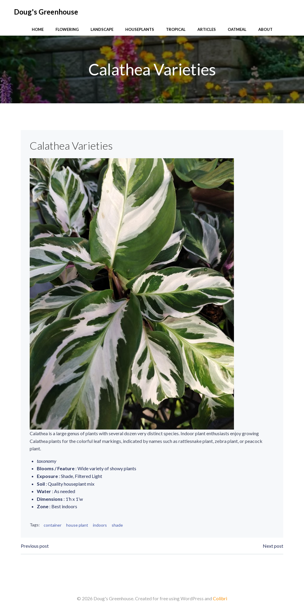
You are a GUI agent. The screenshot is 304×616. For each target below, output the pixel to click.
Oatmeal (237, 29)
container (52, 525)
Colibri (220, 598)
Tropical (176, 29)
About (265, 29)
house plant (77, 525)
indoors (100, 525)
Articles (206, 29)
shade (117, 525)
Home (38, 29)
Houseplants (139, 29)
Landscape (102, 29)
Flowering (67, 29)
